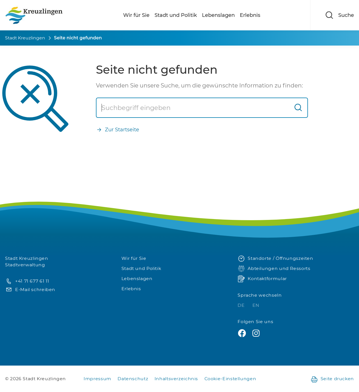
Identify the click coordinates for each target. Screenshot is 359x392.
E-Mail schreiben (30, 290)
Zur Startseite (117, 130)
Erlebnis (250, 15)
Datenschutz (133, 378)
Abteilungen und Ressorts (274, 268)
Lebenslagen (218, 15)
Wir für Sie (136, 15)
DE (242, 305)
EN (255, 305)
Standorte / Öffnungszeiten (275, 258)
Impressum (97, 378)
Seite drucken (332, 379)
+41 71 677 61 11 (27, 281)
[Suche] (192, 107)
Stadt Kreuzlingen (25, 37)
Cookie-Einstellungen (230, 378)
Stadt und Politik (176, 15)
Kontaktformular (262, 279)
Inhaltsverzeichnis (176, 378)
